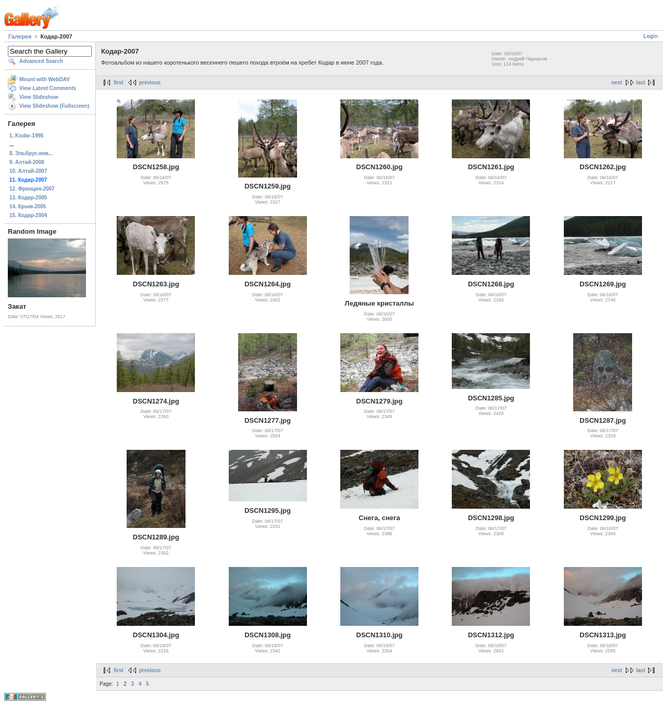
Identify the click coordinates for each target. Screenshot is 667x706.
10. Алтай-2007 (28, 171)
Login (651, 36)
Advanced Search (41, 61)
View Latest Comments (47, 88)
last (640, 82)
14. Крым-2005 (27, 206)
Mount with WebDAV (44, 79)
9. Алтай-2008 (26, 162)
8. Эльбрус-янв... (31, 153)
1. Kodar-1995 (26, 135)
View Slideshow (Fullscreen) (54, 106)
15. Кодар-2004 (28, 215)
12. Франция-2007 (32, 189)
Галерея (19, 36)
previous (150, 82)
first (118, 82)
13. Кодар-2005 (28, 197)
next (616, 82)
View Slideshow (38, 97)
